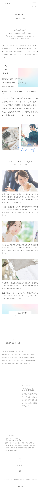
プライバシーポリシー (7, 479)
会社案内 (28, 479)
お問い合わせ (34, 479)
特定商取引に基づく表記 (19, 479)
